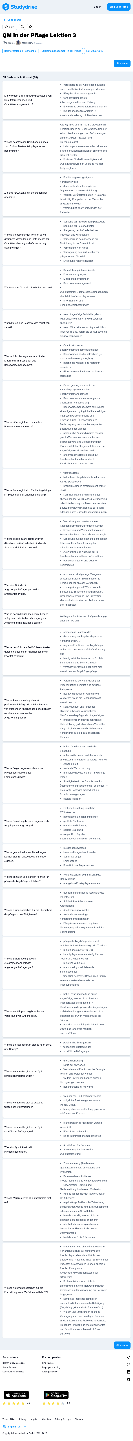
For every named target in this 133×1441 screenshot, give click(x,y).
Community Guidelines (13, 1371)
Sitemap (79, 1419)
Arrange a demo (50, 1371)
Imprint (34, 1419)
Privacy (22, 1419)
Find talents (47, 1363)
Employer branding (51, 1367)
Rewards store (9, 1367)
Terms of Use (8, 1419)
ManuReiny (27, 43)
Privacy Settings (63, 1419)
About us (46, 1419)
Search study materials (13, 1363)
